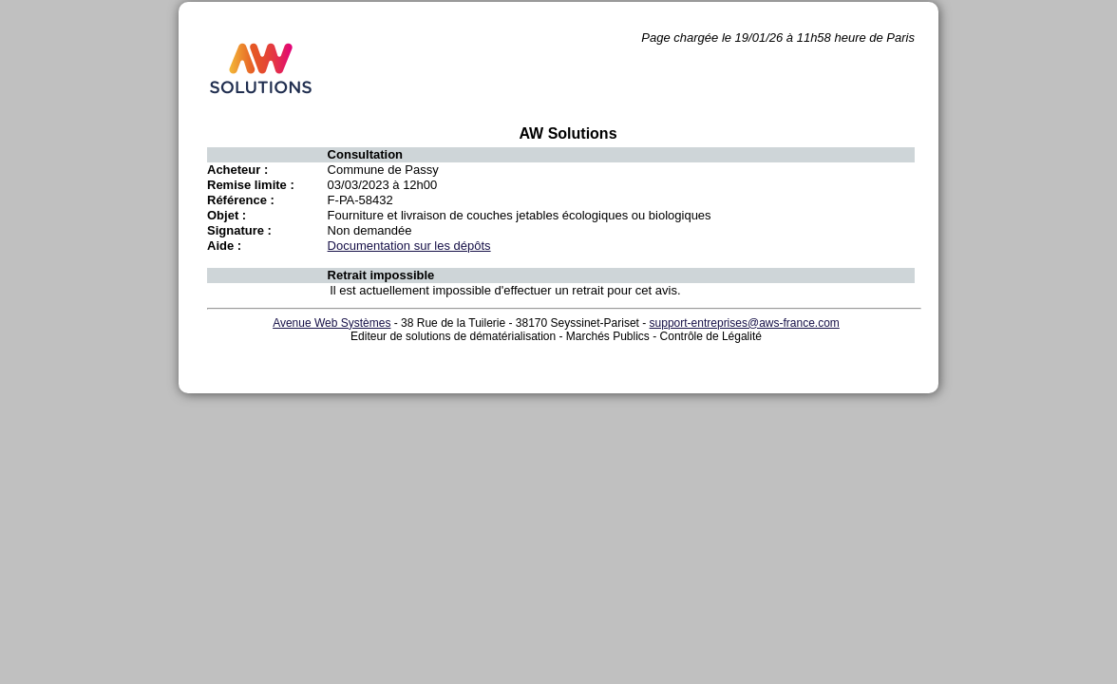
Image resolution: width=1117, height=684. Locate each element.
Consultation (365, 154)
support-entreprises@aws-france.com (745, 323)
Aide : (224, 245)
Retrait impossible (381, 275)
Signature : (239, 230)
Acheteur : (237, 169)
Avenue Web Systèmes (331, 323)
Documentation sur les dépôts (409, 245)
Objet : (226, 215)
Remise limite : (250, 185)
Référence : (241, 200)
